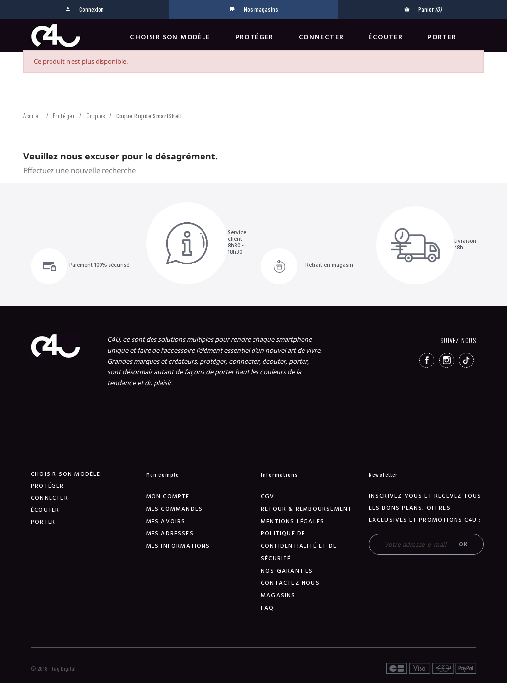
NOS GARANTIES (287, 571)
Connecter (321, 37)
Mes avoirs (166, 521)
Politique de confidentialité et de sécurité (299, 546)
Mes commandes (174, 509)
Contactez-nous (290, 583)
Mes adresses (170, 533)
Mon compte (168, 496)
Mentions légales (292, 521)
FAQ (267, 608)
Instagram (447, 360)
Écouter (385, 37)
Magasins (278, 595)
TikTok (466, 360)
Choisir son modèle (170, 37)
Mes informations (178, 546)
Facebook (427, 360)
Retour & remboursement (306, 509)
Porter (441, 37)
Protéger (254, 37)
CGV (268, 496)
